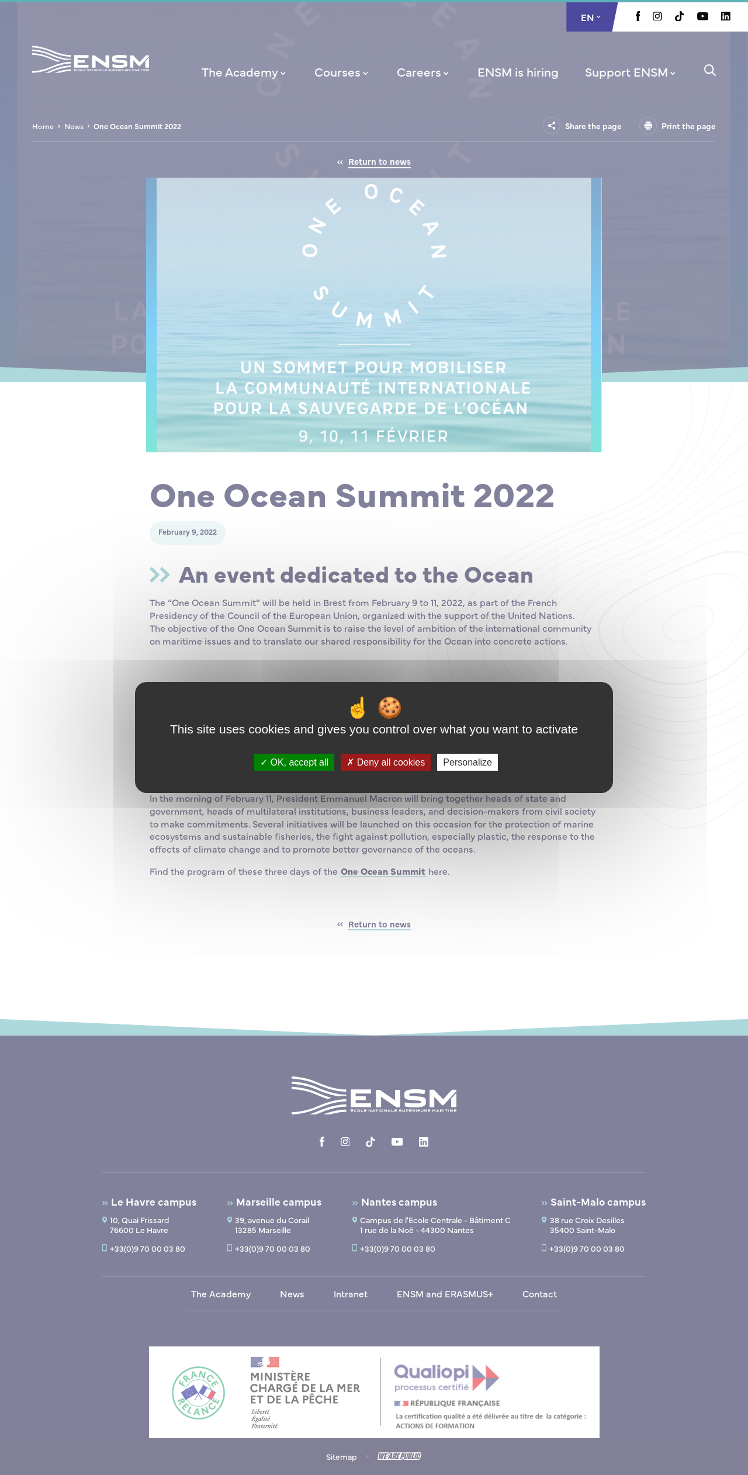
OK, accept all (294, 762)
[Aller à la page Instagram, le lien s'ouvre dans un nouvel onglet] (657, 17)
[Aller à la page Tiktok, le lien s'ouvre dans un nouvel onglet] (679, 17)
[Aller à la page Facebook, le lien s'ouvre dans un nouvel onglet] (638, 17)
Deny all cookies (386, 762)
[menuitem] (245, 71)
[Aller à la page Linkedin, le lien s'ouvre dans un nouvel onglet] (725, 17)
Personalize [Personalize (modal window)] (467, 762)
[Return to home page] (90, 75)
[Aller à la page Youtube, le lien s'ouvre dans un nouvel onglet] (702, 17)
